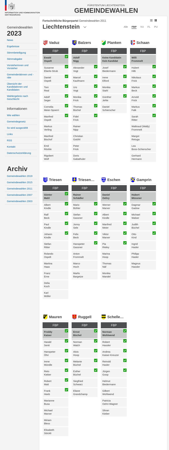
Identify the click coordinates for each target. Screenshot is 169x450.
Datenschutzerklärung (19, 153)
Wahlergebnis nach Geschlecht (17, 97)
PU (156, 26)
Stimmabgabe (14, 58)
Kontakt (11, 146)
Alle (126, 26)
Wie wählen (13, 115)
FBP (134, 26)
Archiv (17, 169)
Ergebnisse (13, 46)
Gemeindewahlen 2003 (19, 201)
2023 (14, 33)
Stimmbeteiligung (16, 52)
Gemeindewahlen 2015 (19, 182)
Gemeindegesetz (16, 121)
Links (10, 134)
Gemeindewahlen (20, 27)
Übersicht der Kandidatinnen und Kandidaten (17, 86)
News (10, 40)
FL (149, 26)
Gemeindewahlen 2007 (19, 194)
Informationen (17, 108)
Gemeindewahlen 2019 (19, 176)
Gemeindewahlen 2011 (19, 188)
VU (142, 26)
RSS (9, 140)
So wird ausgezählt (17, 127)
